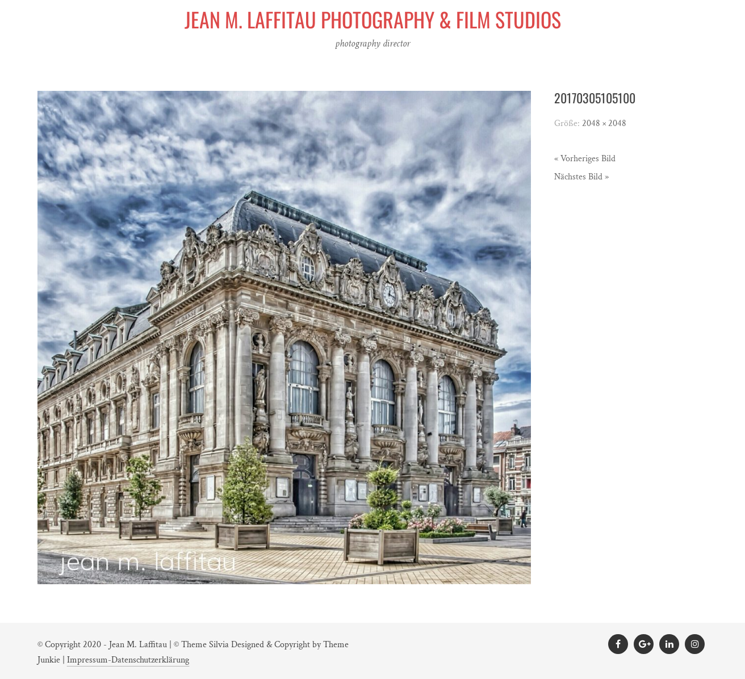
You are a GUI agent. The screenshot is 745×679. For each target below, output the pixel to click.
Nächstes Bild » (581, 177)
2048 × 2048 (604, 123)
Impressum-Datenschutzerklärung (128, 660)
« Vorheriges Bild (585, 159)
